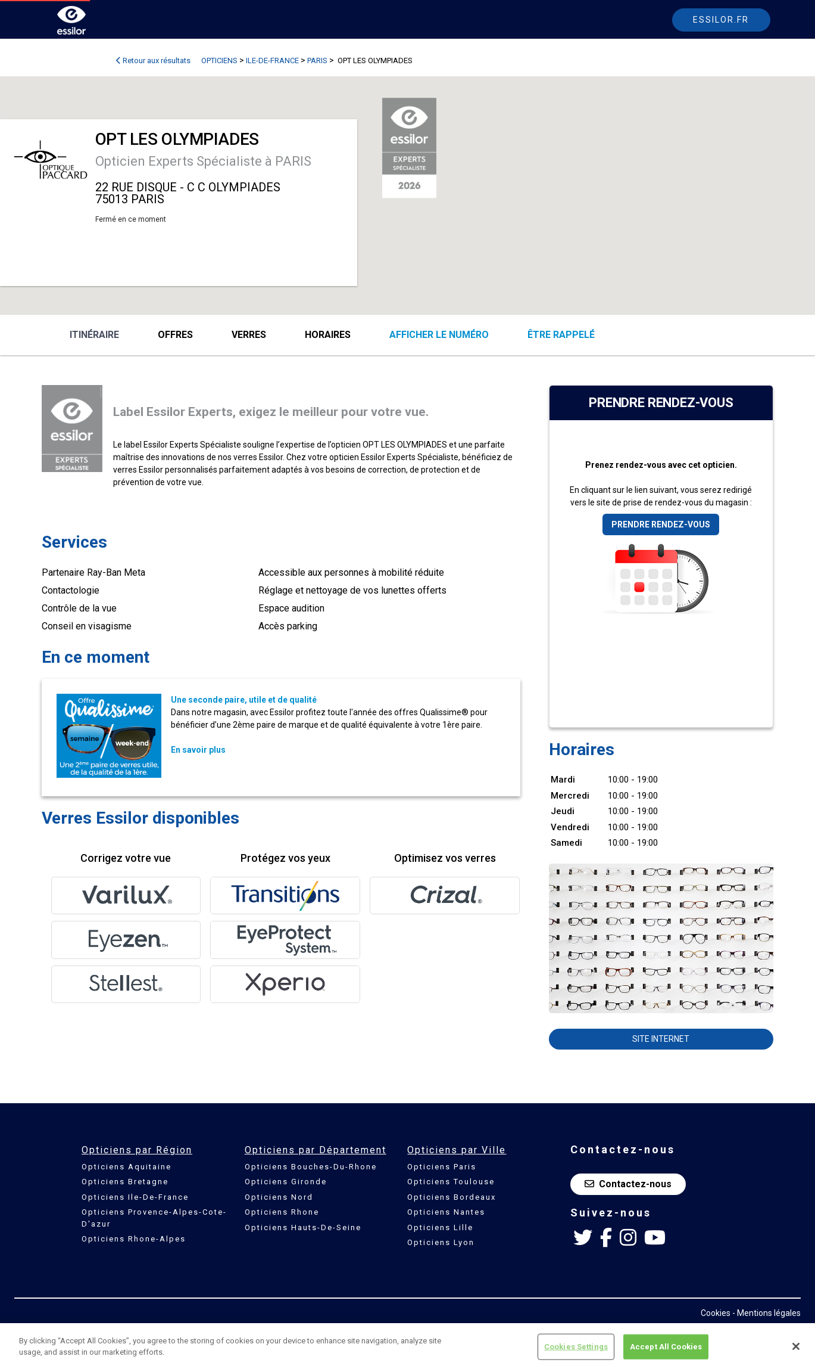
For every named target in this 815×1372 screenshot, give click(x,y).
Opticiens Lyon (440, 1242)
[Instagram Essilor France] (628, 1238)
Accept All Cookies (666, 1346)
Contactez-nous (628, 1184)
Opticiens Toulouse (451, 1181)
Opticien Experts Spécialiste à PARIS (203, 161)
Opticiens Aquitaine (126, 1166)
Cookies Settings (576, 1346)
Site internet (660, 1039)
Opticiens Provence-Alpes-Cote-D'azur (154, 1218)
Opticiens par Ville (456, 1150)
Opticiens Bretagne (125, 1181)
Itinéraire (94, 334)
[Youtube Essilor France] (655, 1238)
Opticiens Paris (441, 1166)
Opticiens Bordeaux (451, 1197)
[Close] (796, 1346)
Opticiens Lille (440, 1227)
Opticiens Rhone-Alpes (134, 1238)
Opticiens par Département (315, 1150)
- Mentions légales (766, 1313)
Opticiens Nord (279, 1197)
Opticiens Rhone (282, 1212)
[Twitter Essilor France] (582, 1238)
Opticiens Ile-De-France (135, 1197)
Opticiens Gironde (286, 1181)
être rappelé (561, 334)
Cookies (715, 1313)
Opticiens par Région (137, 1150)
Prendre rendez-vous (660, 524)
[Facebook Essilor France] (606, 1238)
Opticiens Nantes (446, 1212)
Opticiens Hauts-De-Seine (303, 1227)
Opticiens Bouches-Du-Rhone (311, 1166)
